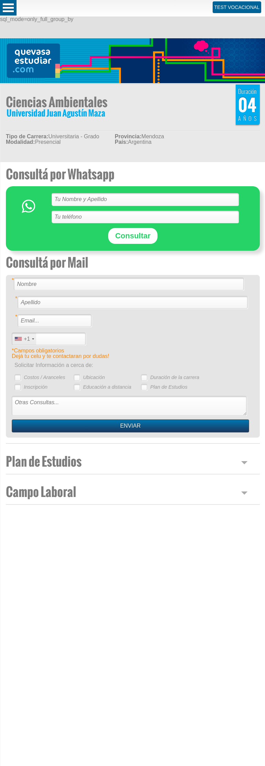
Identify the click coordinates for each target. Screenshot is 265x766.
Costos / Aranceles (44, 377)
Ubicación (94, 377)
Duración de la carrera (174, 377)
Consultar (133, 235)
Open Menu (8, 8)
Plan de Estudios (168, 387)
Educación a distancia (107, 387)
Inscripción (36, 387)
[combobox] (24, 339)
